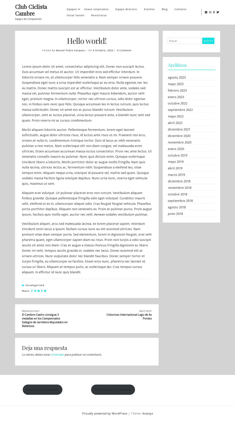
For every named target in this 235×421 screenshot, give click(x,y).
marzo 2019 (176, 175)
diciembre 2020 (179, 136)
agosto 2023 (177, 77)
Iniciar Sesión (75, 15)
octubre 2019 (177, 155)
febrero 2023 (177, 90)
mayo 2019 (176, 162)
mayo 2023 (176, 84)
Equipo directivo (126, 9)
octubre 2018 (177, 194)
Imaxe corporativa (96, 9)
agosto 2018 (177, 207)
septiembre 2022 (180, 110)
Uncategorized (34, 285)
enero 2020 (176, 149)
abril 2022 (175, 123)
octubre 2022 (177, 103)
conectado (57, 354)
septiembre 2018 (180, 201)
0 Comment (124, 50)
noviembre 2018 (179, 188)
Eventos (149, 9)
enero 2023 (176, 97)
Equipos (72, 9)
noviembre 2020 (179, 142)
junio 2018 (175, 214)
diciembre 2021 (179, 129)
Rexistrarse (99, 15)
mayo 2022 (176, 116)
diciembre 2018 (179, 181)
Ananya (147, 413)
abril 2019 (175, 168)
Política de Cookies (42, 389)
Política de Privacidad (113, 389)
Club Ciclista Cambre (31, 10)
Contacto (180, 9)
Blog (165, 9)
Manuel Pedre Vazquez (70, 50)
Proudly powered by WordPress (105, 413)
